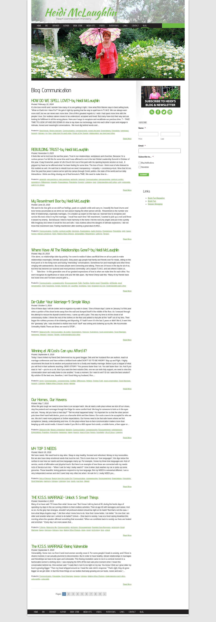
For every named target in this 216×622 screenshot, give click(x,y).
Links (125, 25)
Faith (80, 283)
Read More (127, 139)
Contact (135, 25)
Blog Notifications (147, 163)
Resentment (90, 234)
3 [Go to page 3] (73, 594)
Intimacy (41, 133)
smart (88, 530)
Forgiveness (107, 231)
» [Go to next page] (104, 594)
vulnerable (126, 182)
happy (128, 231)
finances (85, 332)
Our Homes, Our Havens (49, 399)
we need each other (107, 133)
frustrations (94, 332)
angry (41, 381)
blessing (69, 430)
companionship (81, 131)
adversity (42, 179)
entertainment (117, 430)
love (49, 133)
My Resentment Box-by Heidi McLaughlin (60, 201)
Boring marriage (55, 131)
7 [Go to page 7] (91, 594)
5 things (42, 527)
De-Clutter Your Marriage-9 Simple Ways (60, 301)
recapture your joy (98, 286)
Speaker (55, 25)
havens (76, 432)
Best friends (44, 131)
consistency (35, 182)
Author (66, 25)
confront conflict (117, 179)
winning (72, 383)
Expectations (106, 131)
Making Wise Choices (65, 234)
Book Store (77, 25)
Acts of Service (45, 478)
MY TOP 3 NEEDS (43, 448)
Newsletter (145, 167)
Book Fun (152, 201)
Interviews (114, 25)
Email (142, 146)
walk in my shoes (37, 185)
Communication (69, 131)
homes (57, 286)
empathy (54, 182)
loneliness (83, 286)
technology (96, 530)
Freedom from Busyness (101, 527)
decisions (75, 231)
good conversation (106, 332)
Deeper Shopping (155, 204)
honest (33, 234)
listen (54, 234)
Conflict (55, 231)
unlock (107, 530)
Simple (57, 334)
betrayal (82, 179)
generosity (115, 527)
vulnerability (35, 579)
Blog (145, 25)
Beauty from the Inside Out (62, 478)
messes (50, 334)
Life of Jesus (110, 432)
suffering (99, 234)
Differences (45, 182)
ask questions (64, 179)
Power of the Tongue (80, 133)
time (102, 530)
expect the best (94, 131)
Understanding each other (107, 182)
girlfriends (113, 283)
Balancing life (44, 332)
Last (162, 139)
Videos (102, 25)
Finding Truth (98, 381)
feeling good (95, 283)
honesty (34, 133)
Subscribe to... (146, 157)
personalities (80, 234)
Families (86, 283)
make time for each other (62, 133)
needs (73, 481)
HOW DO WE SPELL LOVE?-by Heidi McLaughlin (65, 100)
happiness (125, 131)
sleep (83, 530)
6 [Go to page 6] (86, 594)
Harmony (47, 481)
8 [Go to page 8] (95, 594)
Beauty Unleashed (58, 430)
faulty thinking (96, 231)
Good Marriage (120, 332)
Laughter (74, 286)
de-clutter (67, 332)
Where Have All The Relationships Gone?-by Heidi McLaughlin (75, 249)
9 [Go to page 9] (100, 594)
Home (39, 25)
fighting (89, 381)
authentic (74, 179)
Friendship (116, 131)
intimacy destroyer (44, 234)
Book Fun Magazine (156, 198)
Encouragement (71, 283)
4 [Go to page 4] (77, 594)
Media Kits (91, 25)
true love (79, 481)
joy (46, 133)
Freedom (45, 432)
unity (119, 182)
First (140, 139)
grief (123, 231)
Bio (46, 25)
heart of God (84, 432)
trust (94, 182)
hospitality (100, 432)
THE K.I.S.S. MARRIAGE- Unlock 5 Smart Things (64, 497)
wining (66, 383)
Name (142, 128)
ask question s (52, 179)
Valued (86, 481)
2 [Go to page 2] (68, 594)
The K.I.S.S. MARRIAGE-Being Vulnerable (59, 546)
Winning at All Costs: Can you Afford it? (59, 350)
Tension (106, 234)
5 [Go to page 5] (82, 594)
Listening (88, 182)
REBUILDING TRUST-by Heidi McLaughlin (59, 149)
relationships (94, 133)
